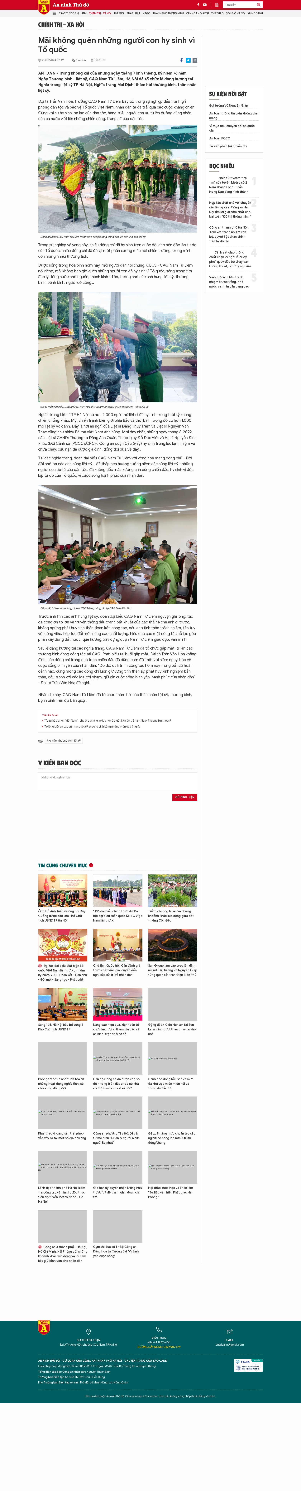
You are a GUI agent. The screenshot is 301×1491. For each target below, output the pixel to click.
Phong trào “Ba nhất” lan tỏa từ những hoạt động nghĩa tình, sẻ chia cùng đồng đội (61, 1083)
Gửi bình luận (184, 797)
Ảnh (84, 13)
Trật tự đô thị (69, 13)
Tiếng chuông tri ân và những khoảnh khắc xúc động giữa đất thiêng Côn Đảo (171, 915)
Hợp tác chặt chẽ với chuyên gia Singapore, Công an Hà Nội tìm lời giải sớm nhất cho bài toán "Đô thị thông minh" (230, 210)
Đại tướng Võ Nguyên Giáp (228, 106)
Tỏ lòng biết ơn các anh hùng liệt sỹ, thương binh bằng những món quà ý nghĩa (92, 726)
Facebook (181, 60)
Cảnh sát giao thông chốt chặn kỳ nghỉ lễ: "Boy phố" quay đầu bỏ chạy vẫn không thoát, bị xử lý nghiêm (230, 259)
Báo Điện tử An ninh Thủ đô (44, 7)
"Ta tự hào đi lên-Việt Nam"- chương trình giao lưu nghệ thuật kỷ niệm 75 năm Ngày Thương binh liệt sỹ (107, 720)
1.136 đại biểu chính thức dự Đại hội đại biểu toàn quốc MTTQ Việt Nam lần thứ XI (117, 915)
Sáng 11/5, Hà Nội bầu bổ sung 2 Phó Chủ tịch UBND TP (60, 1027)
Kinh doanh (255, 13)
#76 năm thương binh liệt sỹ (64, 740)
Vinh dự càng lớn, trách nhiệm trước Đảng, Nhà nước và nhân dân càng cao (229, 281)
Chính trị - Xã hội (100, 13)
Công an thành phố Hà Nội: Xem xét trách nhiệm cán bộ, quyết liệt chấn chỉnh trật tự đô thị (228, 234)
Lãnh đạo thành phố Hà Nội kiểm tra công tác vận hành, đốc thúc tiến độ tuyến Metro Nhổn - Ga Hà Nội (61, 1195)
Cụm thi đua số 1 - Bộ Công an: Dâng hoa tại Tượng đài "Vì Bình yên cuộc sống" (116, 1251)
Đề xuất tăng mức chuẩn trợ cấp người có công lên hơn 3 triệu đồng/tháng (171, 1138)
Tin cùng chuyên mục (63, 865)
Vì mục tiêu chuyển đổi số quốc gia (232, 128)
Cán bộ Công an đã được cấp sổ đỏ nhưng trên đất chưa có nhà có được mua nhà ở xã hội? (116, 1083)
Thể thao (217, 13)
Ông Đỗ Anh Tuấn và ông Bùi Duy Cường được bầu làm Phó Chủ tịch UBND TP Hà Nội (61, 915)
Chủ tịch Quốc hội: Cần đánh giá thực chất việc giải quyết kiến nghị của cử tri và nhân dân (116, 970)
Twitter (188, 60)
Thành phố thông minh (168, 13)
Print (195, 60)
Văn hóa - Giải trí (197, 13)
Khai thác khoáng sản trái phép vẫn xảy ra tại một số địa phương (62, 1136)
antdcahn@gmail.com (230, 1344)
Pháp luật (133, 13)
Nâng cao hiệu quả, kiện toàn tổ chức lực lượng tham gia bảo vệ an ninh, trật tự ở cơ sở (116, 1029)
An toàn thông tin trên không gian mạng (234, 116)
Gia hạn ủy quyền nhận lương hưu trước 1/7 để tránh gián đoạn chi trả (117, 1192)
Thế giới (119, 13)
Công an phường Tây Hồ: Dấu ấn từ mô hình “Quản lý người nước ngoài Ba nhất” (116, 1138)
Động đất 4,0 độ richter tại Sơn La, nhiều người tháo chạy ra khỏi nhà (172, 1029)
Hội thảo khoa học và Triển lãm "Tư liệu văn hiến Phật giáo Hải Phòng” (170, 1192)
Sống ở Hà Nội (235, 13)
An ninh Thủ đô (71, 4)
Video (146, 13)
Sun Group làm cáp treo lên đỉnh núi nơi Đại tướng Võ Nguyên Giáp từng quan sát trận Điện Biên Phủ (172, 970)
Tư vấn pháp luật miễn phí (228, 146)
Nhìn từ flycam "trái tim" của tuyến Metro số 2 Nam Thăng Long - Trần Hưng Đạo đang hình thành (228, 185)
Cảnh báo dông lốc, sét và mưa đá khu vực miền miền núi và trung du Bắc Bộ (171, 1083)
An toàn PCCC (219, 138)
